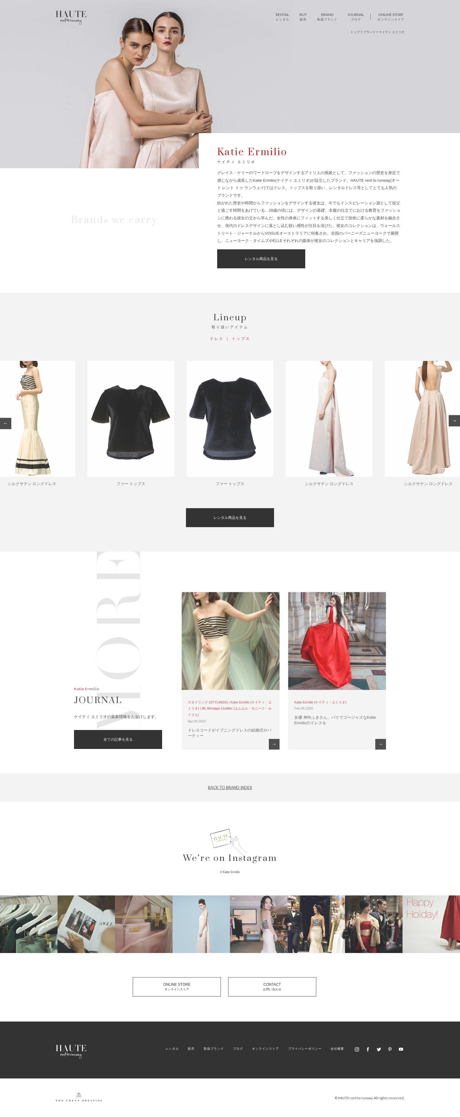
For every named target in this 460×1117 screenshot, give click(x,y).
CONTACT (272, 986)
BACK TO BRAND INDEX (230, 787)
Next (454, 423)
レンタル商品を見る (261, 259)
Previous (5, 426)
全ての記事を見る (118, 739)
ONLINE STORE (177, 986)
